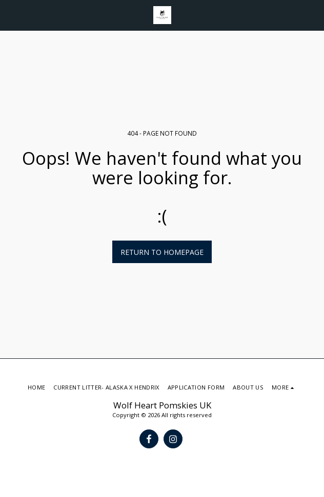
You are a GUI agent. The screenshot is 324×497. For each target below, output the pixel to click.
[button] (11, 14)
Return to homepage (162, 252)
